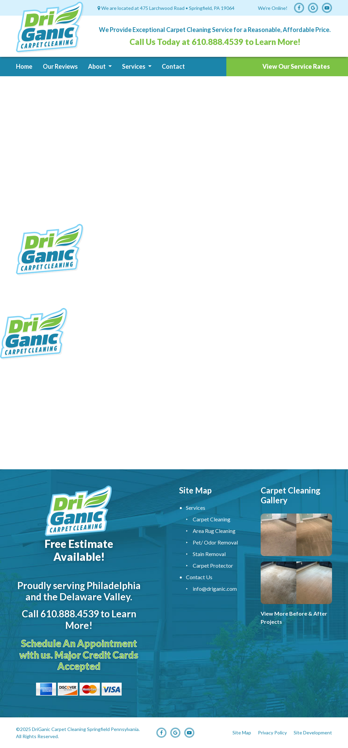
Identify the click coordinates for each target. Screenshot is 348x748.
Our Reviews (60, 66)
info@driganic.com (215, 588)
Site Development (313, 732)
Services (134, 66)
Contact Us (199, 577)
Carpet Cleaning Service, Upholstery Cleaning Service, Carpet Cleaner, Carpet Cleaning (174, 416)
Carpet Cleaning (211, 519)
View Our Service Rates (296, 66)
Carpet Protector (213, 565)
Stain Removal (209, 554)
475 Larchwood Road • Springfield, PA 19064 (187, 8)
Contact (173, 66)
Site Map (241, 732)
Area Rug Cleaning (214, 530)
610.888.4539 (217, 42)
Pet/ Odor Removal (215, 542)
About (97, 66)
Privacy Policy (272, 732)
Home (24, 66)
